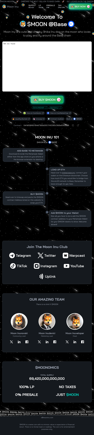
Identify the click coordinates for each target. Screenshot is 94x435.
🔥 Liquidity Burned (21, 119)
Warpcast (74, 255)
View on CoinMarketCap (59, 113)
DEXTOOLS (55, 108)
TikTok (18, 266)
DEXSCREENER (40, 108)
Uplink (47, 276)
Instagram (45, 266)
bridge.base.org (68, 173)
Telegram (20, 255)
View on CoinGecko (33, 113)
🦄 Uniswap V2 (38, 119)
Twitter (47, 255)
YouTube (74, 266)
